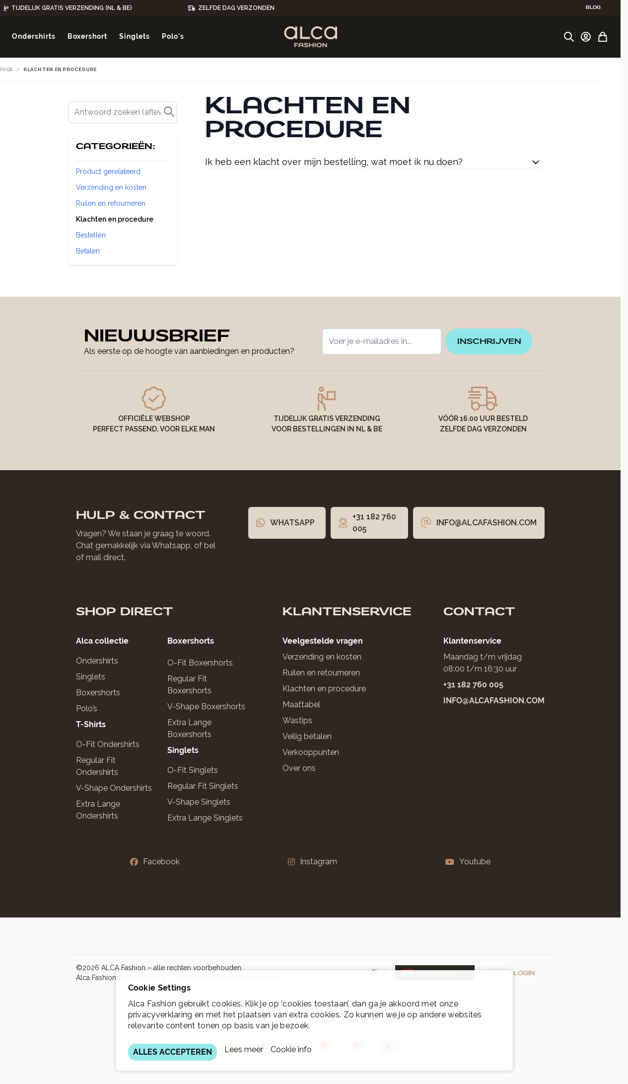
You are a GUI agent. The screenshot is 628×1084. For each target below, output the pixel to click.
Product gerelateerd (108, 171)
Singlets (90, 676)
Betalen (88, 251)
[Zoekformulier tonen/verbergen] (569, 37)
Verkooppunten (310, 752)
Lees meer (243, 1049)
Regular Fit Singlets (202, 786)
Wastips (297, 720)
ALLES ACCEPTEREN (172, 1052)
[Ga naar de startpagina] (310, 37)
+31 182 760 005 (473, 684)
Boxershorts (98, 692)
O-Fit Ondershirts (108, 744)
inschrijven (484, 341)
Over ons (299, 768)
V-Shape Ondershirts (114, 788)
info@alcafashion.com (494, 700)
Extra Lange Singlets (205, 818)
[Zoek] (122, 112)
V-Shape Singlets (198, 802)
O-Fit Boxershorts (200, 662)
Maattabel (301, 704)
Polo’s (86, 708)
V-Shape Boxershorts (206, 706)
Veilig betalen (307, 736)
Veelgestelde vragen (322, 641)
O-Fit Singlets (192, 770)
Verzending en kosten (111, 187)
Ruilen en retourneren (110, 203)
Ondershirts (97, 661)
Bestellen (91, 235)
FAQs (6, 69)
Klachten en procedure (114, 219)
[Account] (586, 37)
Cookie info (291, 1049)
